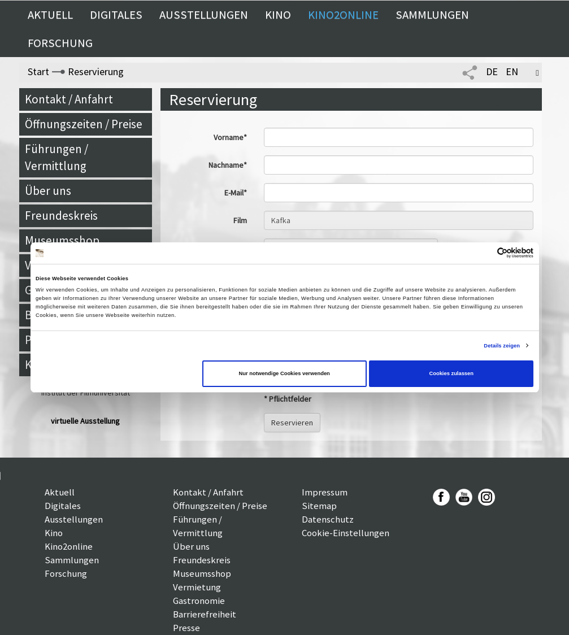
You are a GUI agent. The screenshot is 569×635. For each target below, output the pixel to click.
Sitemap (319, 505)
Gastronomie (199, 600)
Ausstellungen (203, 14)
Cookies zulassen (451, 373)
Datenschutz (328, 519)
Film (240, 220)
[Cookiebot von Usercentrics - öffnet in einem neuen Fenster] (484, 252)
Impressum (325, 492)
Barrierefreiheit (204, 614)
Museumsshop (62, 240)
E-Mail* (235, 193)
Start (38, 71)
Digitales (116, 14)
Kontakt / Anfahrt (69, 99)
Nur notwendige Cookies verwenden (284, 373)
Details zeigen (502, 346)
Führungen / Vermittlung (56, 157)
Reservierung (96, 71)
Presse (186, 627)
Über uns (48, 190)
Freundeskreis (61, 215)
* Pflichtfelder (287, 399)
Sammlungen (432, 14)
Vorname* (230, 137)
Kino (278, 14)
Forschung (60, 43)
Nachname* (228, 165)
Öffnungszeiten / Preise (83, 124)
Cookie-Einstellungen (345, 533)
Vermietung (197, 587)
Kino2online (343, 14)
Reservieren (292, 422)
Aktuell (50, 14)
